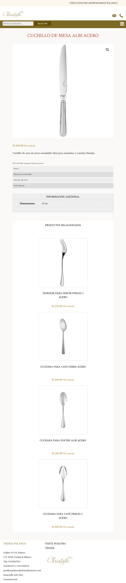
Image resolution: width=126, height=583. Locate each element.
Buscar (42, 23)
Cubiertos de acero (37, 163)
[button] (107, 50)
